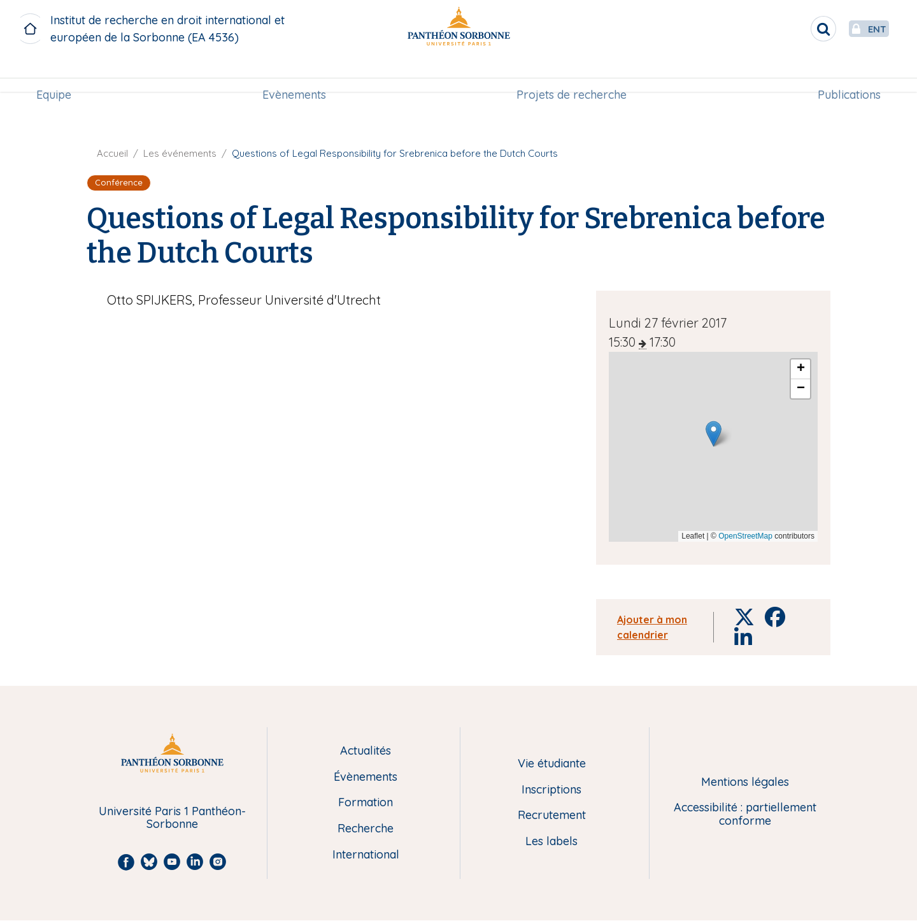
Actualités (365, 751)
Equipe (58, 74)
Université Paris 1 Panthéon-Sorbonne (172, 818)
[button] (714, 434)
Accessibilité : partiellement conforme (745, 814)
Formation (365, 802)
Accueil (112, 153)
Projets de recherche (570, 74)
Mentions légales (745, 782)
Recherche (366, 829)
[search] (793, 28)
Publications (844, 74)
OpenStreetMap (745, 536)
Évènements (365, 777)
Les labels (551, 841)
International (365, 855)
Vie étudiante (552, 764)
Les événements (180, 153)
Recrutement (552, 815)
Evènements (295, 74)
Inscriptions (551, 790)
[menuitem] (58, 74)
